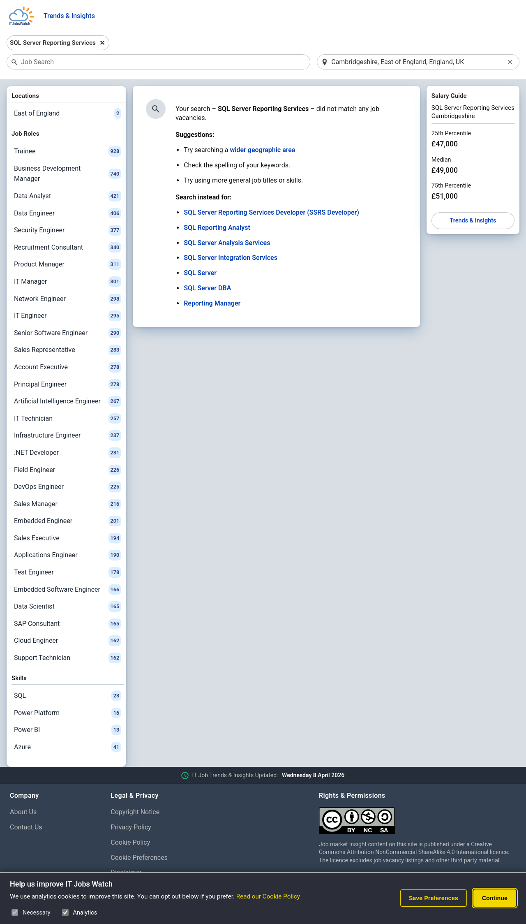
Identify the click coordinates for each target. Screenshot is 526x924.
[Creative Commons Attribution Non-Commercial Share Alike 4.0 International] (417, 817)
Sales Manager (67, 504)
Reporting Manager (212, 303)
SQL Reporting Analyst (217, 228)
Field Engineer (67, 470)
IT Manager (67, 281)
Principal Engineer (67, 384)
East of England (67, 113)
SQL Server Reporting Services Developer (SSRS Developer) (271, 212)
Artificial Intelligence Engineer (67, 401)
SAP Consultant (67, 623)
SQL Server (200, 273)
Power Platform (67, 713)
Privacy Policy (131, 827)
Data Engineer (67, 213)
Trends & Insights (69, 16)
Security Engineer (67, 230)
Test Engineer (67, 572)
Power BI (67, 730)
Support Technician (67, 658)
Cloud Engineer (67, 640)
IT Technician (67, 418)
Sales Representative (67, 350)
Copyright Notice (135, 812)
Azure (67, 747)
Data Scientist (67, 606)
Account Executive (67, 367)
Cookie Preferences (139, 857)
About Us (23, 812)
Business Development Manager (67, 173)
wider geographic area (262, 150)
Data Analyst (67, 196)
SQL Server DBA (207, 288)
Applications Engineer (67, 555)
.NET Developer (67, 452)
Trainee (67, 151)
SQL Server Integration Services (230, 258)
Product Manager (67, 264)
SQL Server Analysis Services (227, 243)
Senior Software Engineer (67, 333)
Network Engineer (67, 299)
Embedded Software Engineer (67, 589)
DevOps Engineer (67, 487)
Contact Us (26, 827)
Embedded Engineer (67, 521)
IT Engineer (67, 315)
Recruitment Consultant (67, 247)
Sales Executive (67, 538)
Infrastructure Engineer (67, 435)
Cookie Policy (130, 842)
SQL (67, 695)
